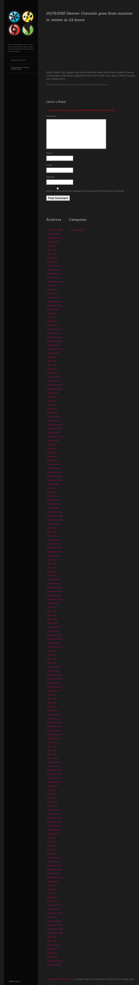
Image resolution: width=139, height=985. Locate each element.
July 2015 (51, 651)
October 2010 (53, 873)
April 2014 (51, 706)
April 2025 (51, 258)
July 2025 (51, 246)
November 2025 (54, 230)
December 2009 (54, 913)
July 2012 (51, 790)
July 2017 (51, 559)
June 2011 (51, 841)
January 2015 (53, 671)
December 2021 (54, 385)
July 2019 (51, 488)
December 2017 (54, 547)
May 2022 (51, 365)
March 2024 (52, 293)
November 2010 (54, 869)
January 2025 (53, 269)
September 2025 (55, 238)
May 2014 (51, 702)
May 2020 (51, 452)
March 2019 (52, 500)
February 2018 (53, 540)
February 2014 (53, 714)
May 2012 (51, 798)
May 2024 (51, 289)
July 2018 (51, 528)
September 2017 (54, 552)
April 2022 (51, 369)
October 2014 (53, 683)
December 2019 (54, 472)
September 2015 (54, 647)
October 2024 (53, 277)
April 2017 (51, 571)
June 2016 (51, 611)
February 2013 (53, 762)
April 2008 (52, 941)
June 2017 (51, 563)
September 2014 (54, 687)
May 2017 (51, 567)
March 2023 (52, 325)
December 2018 (54, 512)
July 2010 (51, 885)
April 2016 (51, 619)
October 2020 (53, 432)
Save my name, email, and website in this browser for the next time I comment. (85, 191)
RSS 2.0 (101, 84)
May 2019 (51, 492)
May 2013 (51, 750)
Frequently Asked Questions (20, 68)
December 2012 (54, 770)
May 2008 (51, 937)
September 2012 (54, 782)
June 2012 (51, 794)
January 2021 (53, 420)
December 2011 (54, 818)
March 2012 (52, 806)
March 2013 (52, 758)
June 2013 (51, 746)
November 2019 (54, 476)
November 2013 (54, 726)
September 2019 (54, 480)
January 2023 (53, 333)
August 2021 (52, 393)
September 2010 (54, 877)
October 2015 (53, 643)
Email (49, 165)
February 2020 (54, 464)
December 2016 (54, 587)
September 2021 (54, 389)
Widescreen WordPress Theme (60, 979)
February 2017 (53, 579)
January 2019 (53, 508)
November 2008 (54, 929)
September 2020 (55, 436)
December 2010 (54, 865)
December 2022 (54, 337)
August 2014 (53, 691)
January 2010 (53, 909)
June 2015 (51, 655)
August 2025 (53, 242)
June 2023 (52, 313)
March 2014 (52, 710)
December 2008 (54, 925)
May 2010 (51, 893)
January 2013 (53, 766)
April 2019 (51, 496)
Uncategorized (93, 84)
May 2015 (51, 659)
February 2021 (53, 416)
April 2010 (51, 897)
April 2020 (52, 456)
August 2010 (53, 881)
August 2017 (52, 555)
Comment (52, 116)
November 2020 (54, 428)
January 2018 (53, 544)
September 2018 (54, 520)
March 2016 (52, 623)
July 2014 (51, 694)
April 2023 (51, 321)
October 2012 (53, 778)
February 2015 (53, 667)
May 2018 (51, 532)
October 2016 (53, 595)
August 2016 (53, 603)
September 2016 (54, 599)
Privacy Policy (18, 60)
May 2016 (51, 615)
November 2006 (54, 961)
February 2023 (53, 329)
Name (49, 153)
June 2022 (52, 361)
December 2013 (54, 722)
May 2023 (51, 317)
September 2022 (55, 349)
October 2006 (53, 965)
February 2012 (53, 810)
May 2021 (51, 405)
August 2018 (53, 524)
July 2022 (51, 357)
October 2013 (53, 730)
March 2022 (52, 373)
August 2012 (52, 786)
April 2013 (51, 754)
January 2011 (53, 861)
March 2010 (52, 901)
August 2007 (53, 945)
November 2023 (54, 305)
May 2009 (51, 917)
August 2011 (52, 833)
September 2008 (55, 933)
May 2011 (51, 845)
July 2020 (51, 444)
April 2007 (52, 953)
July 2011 (51, 838)
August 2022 (53, 353)
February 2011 (53, 857)
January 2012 (53, 814)
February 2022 (53, 377)
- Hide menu (13, 981)
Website (50, 177)
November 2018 (54, 516)
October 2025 (53, 234)
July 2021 (51, 397)
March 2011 (52, 853)
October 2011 (53, 826)
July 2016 (51, 607)
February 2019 (53, 504)
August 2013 (52, 738)
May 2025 (51, 254)
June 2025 (52, 250)
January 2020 (53, 468)
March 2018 (52, 536)
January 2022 (53, 381)
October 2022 (53, 345)
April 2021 (51, 408)
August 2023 (53, 309)
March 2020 (52, 460)
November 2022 (54, 341)
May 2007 (51, 949)
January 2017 (53, 583)
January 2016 (53, 631)
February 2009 (54, 921)
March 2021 (52, 412)
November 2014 (54, 679)
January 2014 (53, 718)
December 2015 (54, 635)
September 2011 (54, 830)
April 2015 (51, 663)
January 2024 (53, 297)
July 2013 (51, 742)
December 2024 (54, 273)
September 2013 (54, 734)
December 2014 (54, 675)
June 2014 (51, 698)
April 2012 (51, 802)
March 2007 (52, 957)
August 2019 (53, 484)
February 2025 (53, 265)
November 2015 (54, 639)
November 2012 (54, 774)
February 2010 (53, 905)
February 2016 (53, 627)
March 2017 (52, 575)
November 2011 (54, 822)
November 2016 (54, 591)
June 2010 (51, 889)
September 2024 (55, 281)
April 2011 (51, 849)
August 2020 (53, 440)
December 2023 (54, 301)
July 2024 (51, 285)
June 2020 (52, 448)
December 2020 (54, 424)
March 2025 (52, 261)
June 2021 (51, 401)
